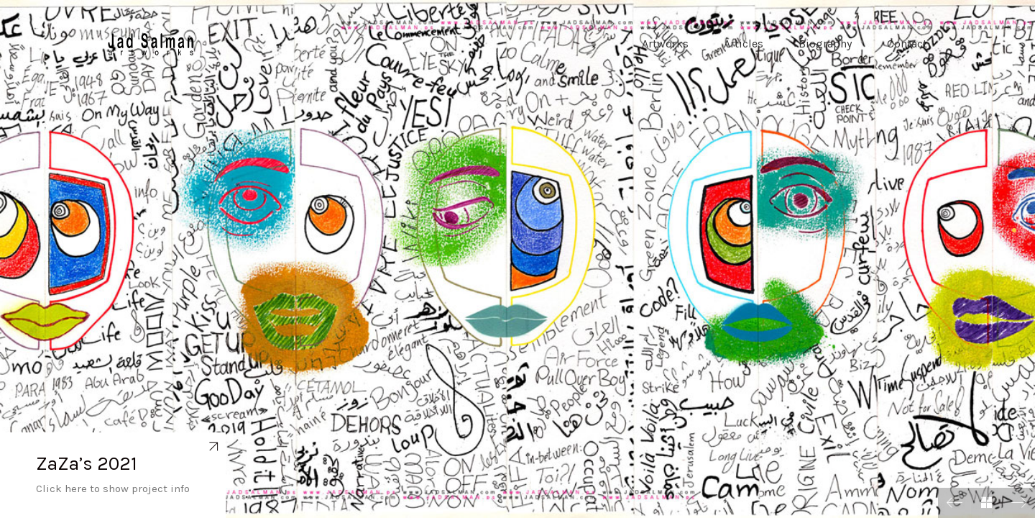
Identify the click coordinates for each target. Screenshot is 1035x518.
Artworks (665, 47)
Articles (743, 47)
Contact (907, 47)
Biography (825, 47)
